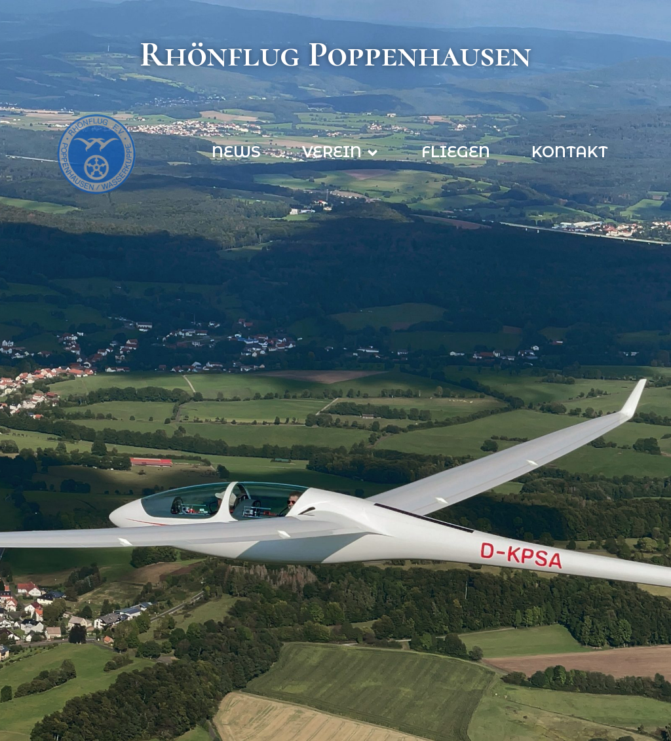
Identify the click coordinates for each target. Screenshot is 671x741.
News (236, 152)
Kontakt (569, 152)
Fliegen (455, 152)
